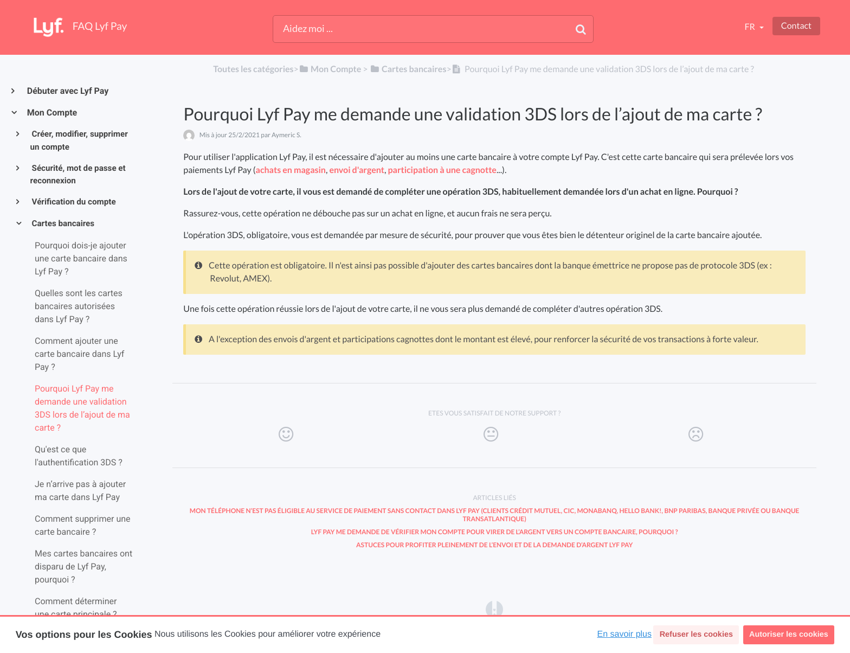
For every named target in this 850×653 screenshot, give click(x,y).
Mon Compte (51, 112)
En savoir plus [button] (624, 634)
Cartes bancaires (62, 223)
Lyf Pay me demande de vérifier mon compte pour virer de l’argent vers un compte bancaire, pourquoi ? (494, 532)
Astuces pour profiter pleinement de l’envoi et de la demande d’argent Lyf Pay (494, 545)
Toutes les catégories (253, 69)
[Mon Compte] (330, 69)
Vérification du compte (73, 202)
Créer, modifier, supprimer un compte (79, 140)
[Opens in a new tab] (494, 609)
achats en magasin (291, 170)
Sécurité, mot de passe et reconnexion (78, 174)
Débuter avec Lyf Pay (67, 91)
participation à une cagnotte (442, 170)
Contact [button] (796, 26)
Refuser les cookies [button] (696, 634)
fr (750, 27)
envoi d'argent (356, 170)
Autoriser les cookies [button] (788, 634)
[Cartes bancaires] (408, 69)
